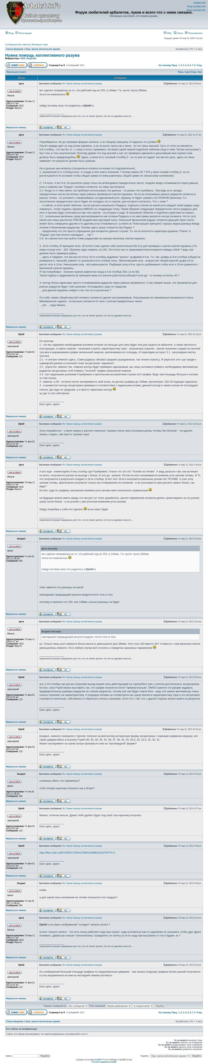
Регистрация (23, 33)
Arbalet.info (199, 2)
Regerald (31, 58)
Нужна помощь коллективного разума (42, 55)
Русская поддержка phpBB (103, 1062)
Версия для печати (16, 72)
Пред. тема (183, 72)
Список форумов (14, 49)
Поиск (178, 33)
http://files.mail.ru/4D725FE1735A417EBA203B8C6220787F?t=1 (77, 852)
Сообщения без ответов (17, 44)
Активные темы (40, 44)
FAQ (167, 33)
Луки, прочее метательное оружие (43, 49)
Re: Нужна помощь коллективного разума (82, 83)
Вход (9, 33)
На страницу (165, 65)
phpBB (97, 1060)
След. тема (196, 72)
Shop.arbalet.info (196, 6)
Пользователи (194, 33)
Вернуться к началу (16, 127)
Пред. (174, 65)
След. (199, 65)
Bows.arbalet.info (196, 10)
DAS (23, 58)
